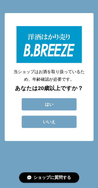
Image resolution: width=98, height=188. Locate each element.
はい (49, 104)
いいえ (49, 122)
